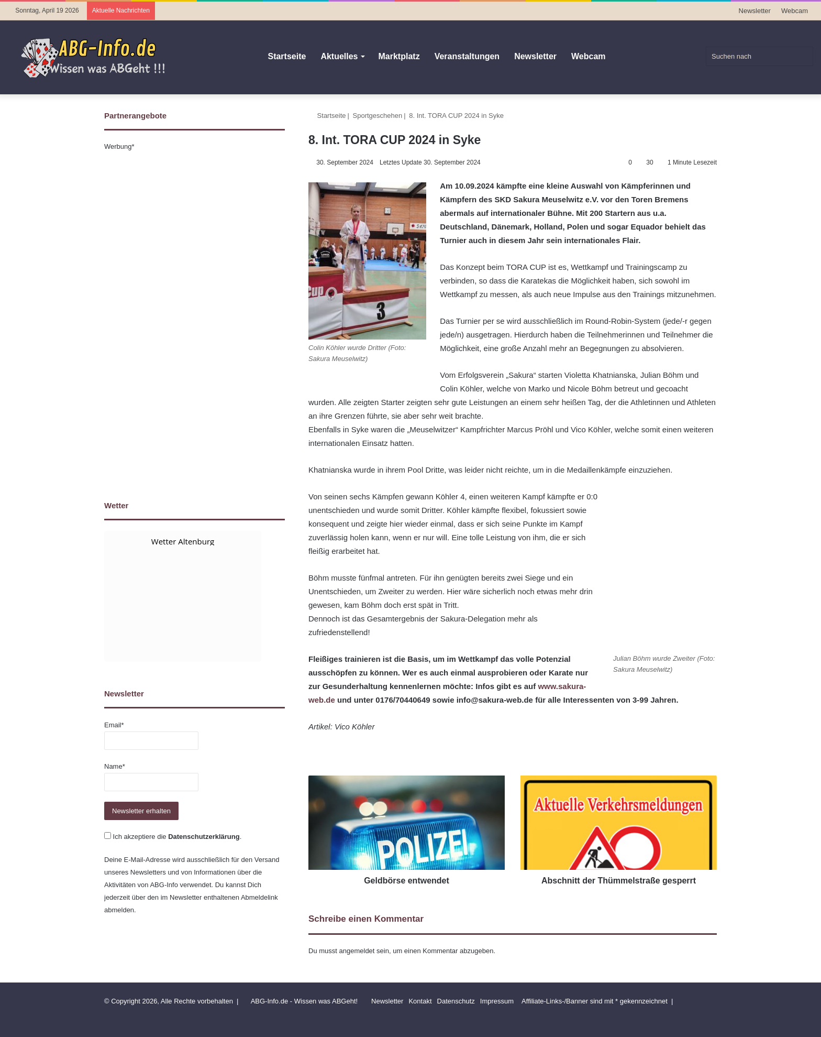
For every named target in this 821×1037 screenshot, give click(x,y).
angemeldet (357, 951)
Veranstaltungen (467, 56)
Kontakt (419, 1001)
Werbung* (119, 146)
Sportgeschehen (378, 115)
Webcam (794, 11)
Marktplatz (399, 56)
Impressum (497, 1001)
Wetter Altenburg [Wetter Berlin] (182, 541)
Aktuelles (339, 56)
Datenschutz (456, 1001)
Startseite (287, 56)
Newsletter (755, 11)
